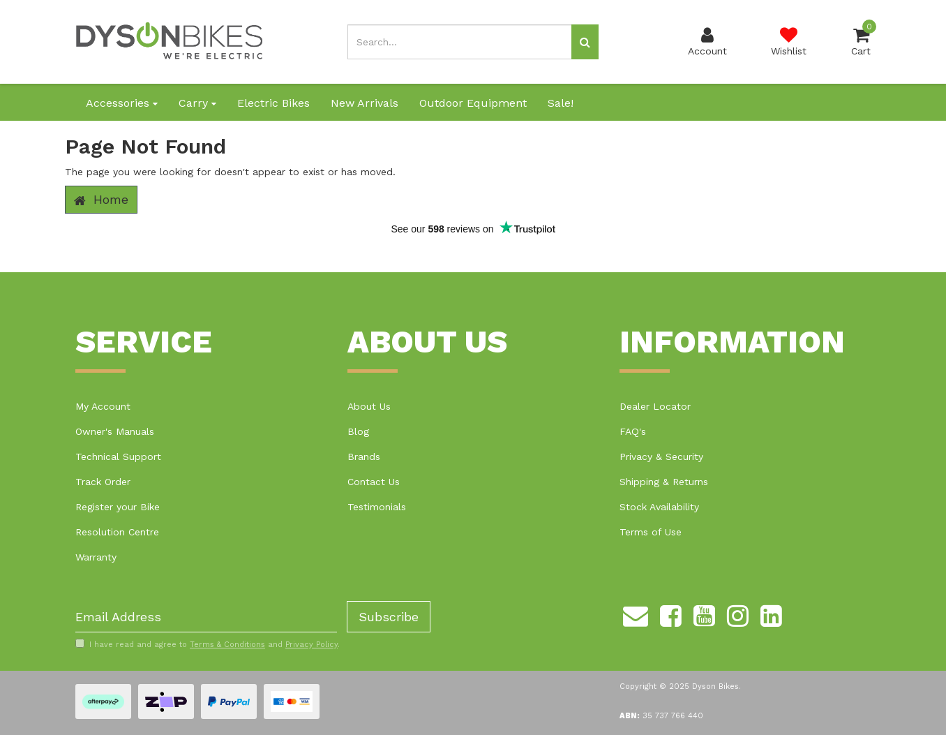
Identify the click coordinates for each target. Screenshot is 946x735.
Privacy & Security (661, 456)
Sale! (560, 103)
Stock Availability (659, 506)
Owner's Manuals (114, 431)
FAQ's (633, 431)
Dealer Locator (655, 406)
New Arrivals (364, 103)
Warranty (96, 557)
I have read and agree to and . (207, 644)
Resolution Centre (117, 531)
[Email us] (635, 613)
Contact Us (373, 481)
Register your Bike (117, 506)
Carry (197, 103)
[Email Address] (206, 616)
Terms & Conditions (227, 644)
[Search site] (585, 41)
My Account (102, 406)
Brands (363, 456)
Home (101, 199)
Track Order (102, 481)
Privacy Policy (311, 644)
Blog (358, 431)
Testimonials (376, 506)
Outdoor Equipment (473, 103)
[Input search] (459, 41)
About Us (369, 406)
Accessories (122, 103)
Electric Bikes (273, 103)
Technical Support (118, 456)
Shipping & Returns (664, 481)
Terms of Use (651, 531)
